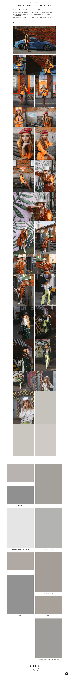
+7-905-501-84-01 (48, 12)
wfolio (35, 675)
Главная (19, 5)
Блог (41, 5)
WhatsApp (36, 669)
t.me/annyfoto (16, 22)
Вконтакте (40, 669)
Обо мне (23, 5)
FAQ (33, 5)
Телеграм (33, 669)
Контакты (49, 5)
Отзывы (45, 5)
